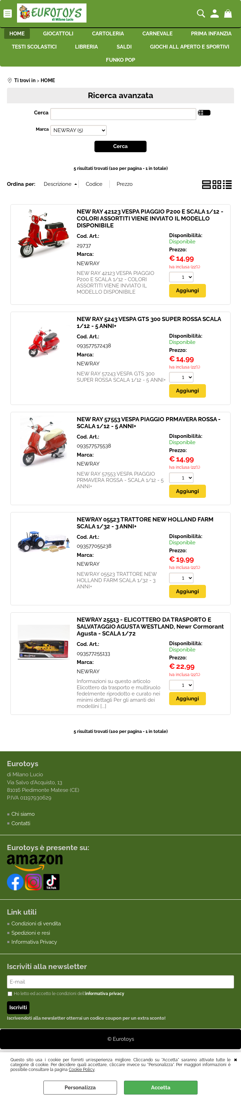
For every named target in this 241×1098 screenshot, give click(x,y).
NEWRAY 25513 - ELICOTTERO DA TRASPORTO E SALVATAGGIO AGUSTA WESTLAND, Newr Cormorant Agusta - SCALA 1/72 (150, 631)
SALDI (206, 49)
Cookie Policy (81, 1069)
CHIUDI (236, 1059)
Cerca (41, 117)
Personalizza (80, 1087)
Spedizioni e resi (30, 938)
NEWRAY (88, 268)
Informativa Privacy (34, 947)
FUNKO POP (170, 64)
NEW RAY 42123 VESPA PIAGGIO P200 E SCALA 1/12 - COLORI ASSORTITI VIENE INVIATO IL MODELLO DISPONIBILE (150, 223)
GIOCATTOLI (87, 34)
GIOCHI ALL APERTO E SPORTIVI (95, 64)
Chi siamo (23, 819)
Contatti (20, 828)
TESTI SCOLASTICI (111, 49)
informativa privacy (104, 999)
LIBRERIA (166, 49)
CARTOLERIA (139, 34)
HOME (43, 34)
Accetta (161, 1087)
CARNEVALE (190, 34)
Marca (42, 133)
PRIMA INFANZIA (48, 49)
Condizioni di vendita (36, 929)
